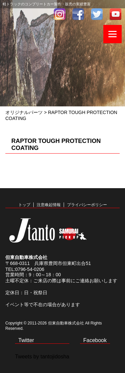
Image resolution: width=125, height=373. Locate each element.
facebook (78, 14)
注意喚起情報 (49, 204)
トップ (24, 204)
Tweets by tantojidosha (42, 356)
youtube (116, 14)
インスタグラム (60, 14)
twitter (97, 14)
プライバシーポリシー (87, 204)
